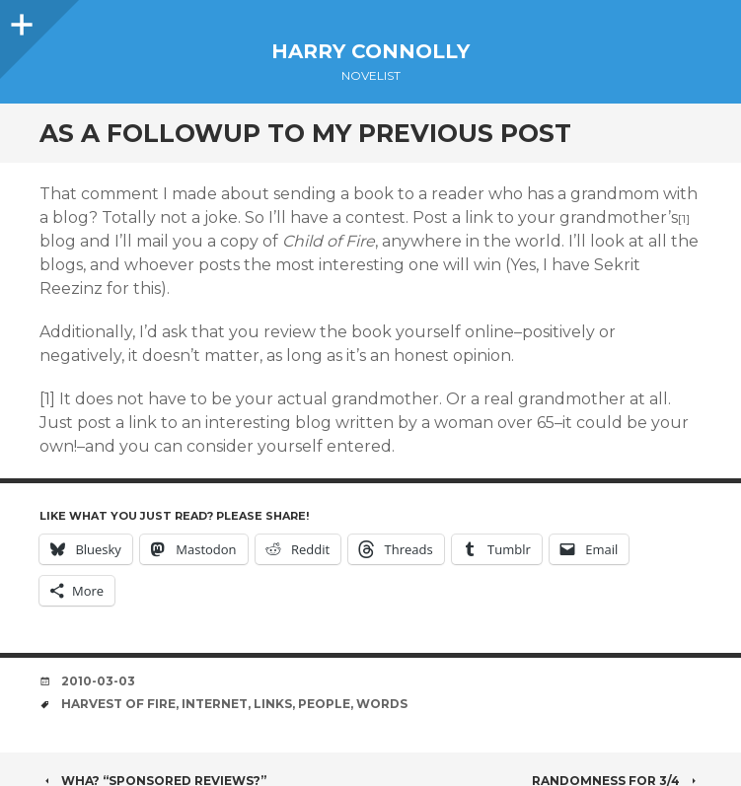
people (324, 703)
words (382, 703)
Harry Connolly (370, 51)
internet (215, 703)
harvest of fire (118, 703)
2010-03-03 (98, 681)
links (273, 703)
